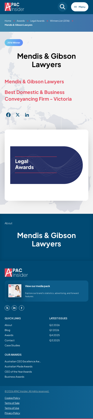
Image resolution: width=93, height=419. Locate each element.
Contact (10, 340)
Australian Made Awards (19, 366)
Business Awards (14, 376)
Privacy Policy (12, 413)
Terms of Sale (12, 402)
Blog (7, 330)
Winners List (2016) (60, 20)
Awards (21, 20)
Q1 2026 (54, 330)
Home (8, 20)
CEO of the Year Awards (18, 371)
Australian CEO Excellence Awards (23, 361)
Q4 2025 (54, 335)
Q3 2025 (54, 340)
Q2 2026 (54, 325)
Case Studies (12, 345)
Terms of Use (12, 408)
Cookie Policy (12, 397)
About (8, 325)
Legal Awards (37, 20)
